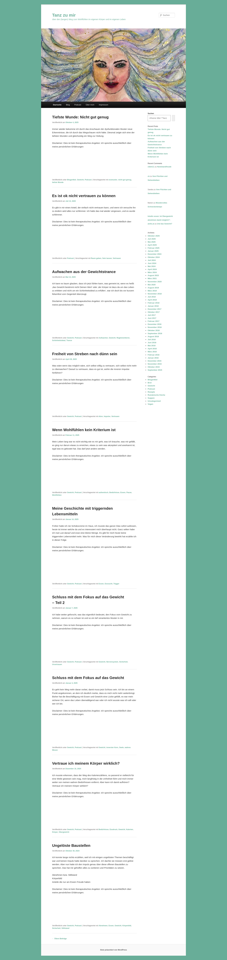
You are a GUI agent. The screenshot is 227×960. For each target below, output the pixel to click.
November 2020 (155, 282)
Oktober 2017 (154, 312)
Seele (121, 747)
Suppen (151, 398)
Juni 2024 (152, 263)
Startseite (57, 105)
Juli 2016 (152, 339)
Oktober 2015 (154, 367)
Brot (150, 383)
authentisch (103, 492)
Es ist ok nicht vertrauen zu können (84, 196)
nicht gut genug (124, 180)
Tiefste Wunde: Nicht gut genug (80, 117)
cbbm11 (151, 167)
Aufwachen (103, 338)
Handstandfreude (164, 167)
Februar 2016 (153, 355)
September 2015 (155, 370)
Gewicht (80, 180)
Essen (122, 492)
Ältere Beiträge (59, 939)
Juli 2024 (152, 260)
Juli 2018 (152, 297)
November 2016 (155, 327)
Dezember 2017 (154, 309)
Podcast (77, 105)
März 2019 (152, 291)
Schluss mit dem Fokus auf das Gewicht (88, 678)
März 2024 (152, 272)
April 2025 (152, 245)
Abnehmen (103, 926)
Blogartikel (71, 180)
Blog (68, 105)
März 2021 (152, 278)
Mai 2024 (151, 266)
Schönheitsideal (58, 340)
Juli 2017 (152, 315)
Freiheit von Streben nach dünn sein (84, 354)
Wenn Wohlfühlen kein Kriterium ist (84, 430)
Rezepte (151, 392)
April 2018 (152, 300)
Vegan (150, 404)
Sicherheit (123, 662)
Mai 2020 (151, 285)
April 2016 (152, 349)
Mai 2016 (151, 345)
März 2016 (152, 352)
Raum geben (96, 258)
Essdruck (113, 829)
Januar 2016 (153, 358)
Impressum (103, 105)
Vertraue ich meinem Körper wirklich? (86, 763)
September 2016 (155, 333)
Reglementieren (123, 338)
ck (149, 176)
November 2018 (155, 294)
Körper (55, 832)
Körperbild (126, 926)
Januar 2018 (153, 306)
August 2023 (153, 275)
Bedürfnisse (114, 492)
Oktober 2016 (154, 330)
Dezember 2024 (154, 254)
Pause (128, 492)
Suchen (151, 113)
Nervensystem (112, 662)
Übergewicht (64, 832)
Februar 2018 (153, 303)
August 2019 (153, 288)
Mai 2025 (151, 242)
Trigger (116, 584)
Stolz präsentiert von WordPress (113, 950)
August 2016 (153, 336)
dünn (101, 416)
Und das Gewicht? (164, 224)
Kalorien (129, 829)
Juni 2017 (152, 318)
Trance (69, 340)
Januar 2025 (153, 251)
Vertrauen (117, 258)
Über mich (90, 105)
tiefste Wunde (57, 182)
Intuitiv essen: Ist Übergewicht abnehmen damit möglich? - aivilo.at (160, 220)
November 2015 (155, 364)
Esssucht (108, 584)
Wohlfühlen (57, 495)
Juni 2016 (152, 342)
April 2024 (152, 269)
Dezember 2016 (154, 324)
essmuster (113, 180)
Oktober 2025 (154, 236)
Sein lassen (107, 258)
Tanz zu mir (64, 15)
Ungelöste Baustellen (71, 845)
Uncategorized (154, 401)
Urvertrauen (57, 664)
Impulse (107, 416)
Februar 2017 (153, 321)
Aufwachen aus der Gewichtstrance (84, 272)
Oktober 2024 (154, 257)
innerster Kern (112, 747)
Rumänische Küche (156, 395)
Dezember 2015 (154, 361)
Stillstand (65, 928)
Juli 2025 (152, 239)
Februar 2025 (153, 248)
